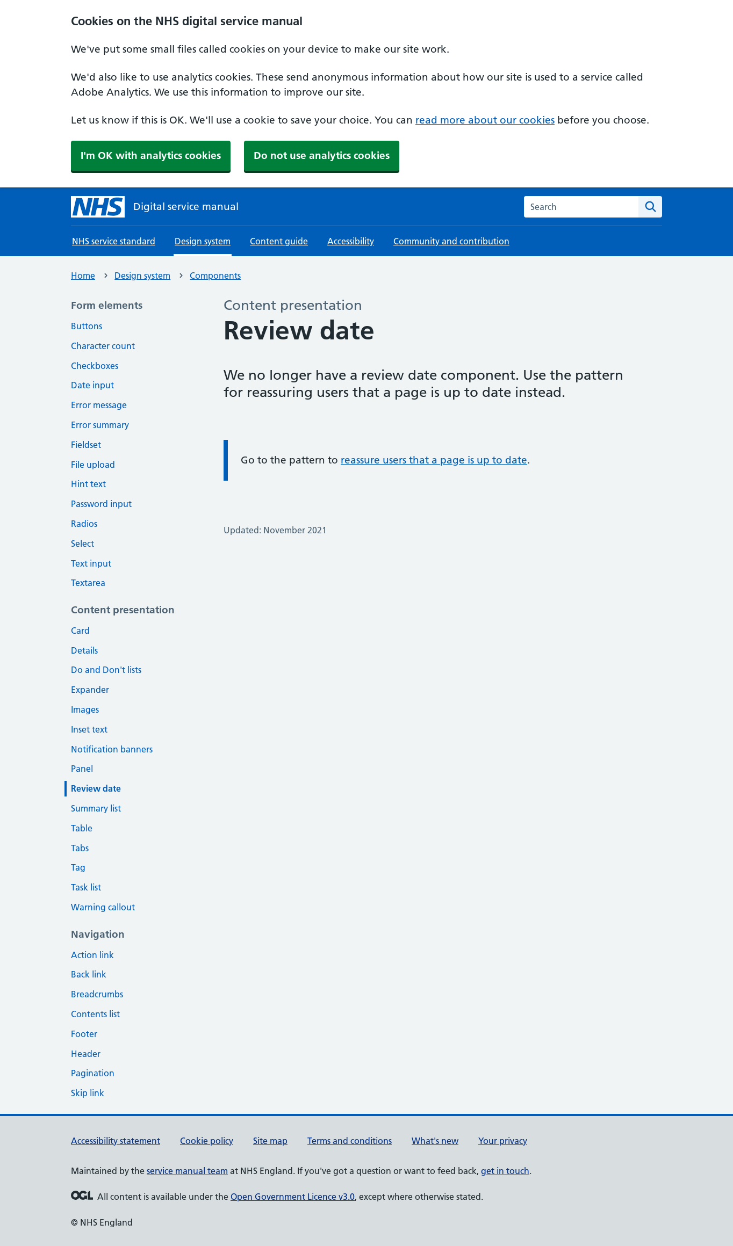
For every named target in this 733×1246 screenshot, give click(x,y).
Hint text (88, 484)
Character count (103, 346)
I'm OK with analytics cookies (151, 155)
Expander (90, 689)
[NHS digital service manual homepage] (155, 207)
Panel (82, 768)
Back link (88, 974)
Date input (92, 385)
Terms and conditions (349, 1140)
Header (85, 1053)
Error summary (100, 424)
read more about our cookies (485, 120)
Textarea (88, 582)
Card (80, 630)
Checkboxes (94, 365)
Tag (78, 867)
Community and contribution (451, 241)
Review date (96, 788)
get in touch (505, 1170)
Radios (84, 523)
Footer (84, 1033)
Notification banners (112, 749)
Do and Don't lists (106, 669)
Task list (86, 887)
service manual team (187, 1170)
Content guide (279, 241)
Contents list (95, 1014)
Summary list (96, 808)
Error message (99, 405)
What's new (435, 1140)
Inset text (89, 729)
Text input (91, 563)
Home (83, 275)
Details (84, 650)
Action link (92, 955)
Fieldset (86, 444)
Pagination (92, 1073)
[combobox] (581, 207)
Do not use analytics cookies (322, 155)
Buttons (86, 326)
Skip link (87, 1093)
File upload (93, 464)
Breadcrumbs (97, 994)
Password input (101, 503)
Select (82, 543)
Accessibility (350, 241)
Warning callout (103, 907)
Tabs (80, 848)
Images (85, 709)
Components (215, 275)
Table (81, 828)
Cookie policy (206, 1140)
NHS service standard (113, 241)
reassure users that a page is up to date (434, 460)
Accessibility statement (115, 1140)
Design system (142, 275)
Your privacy (502, 1140)
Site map (270, 1140)
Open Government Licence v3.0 (293, 1196)
